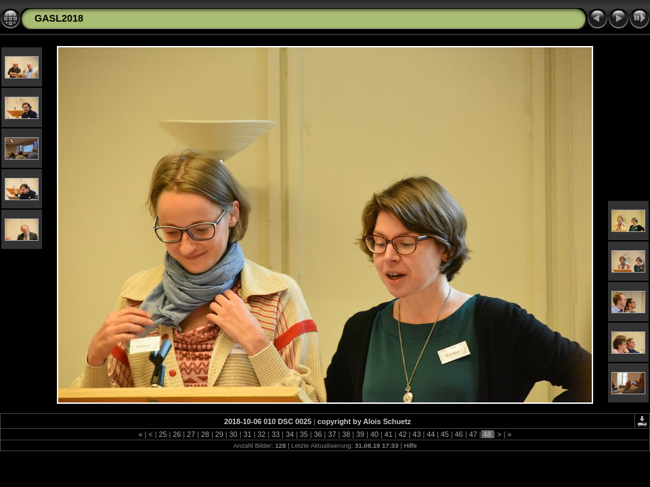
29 (219, 434)
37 (332, 434)
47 (473, 434)
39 (360, 434)
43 (416, 434)
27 (191, 434)
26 (177, 434)
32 (261, 434)
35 (304, 434)
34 (290, 434)
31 (247, 434)
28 (205, 434)
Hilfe (410, 445)
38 (346, 434)
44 (431, 434)
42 (403, 434)
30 (234, 434)
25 (162, 434)
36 (318, 434)
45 (445, 434)
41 (389, 434)
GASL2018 (59, 18)
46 (459, 434)
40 (374, 434)
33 (275, 434)
